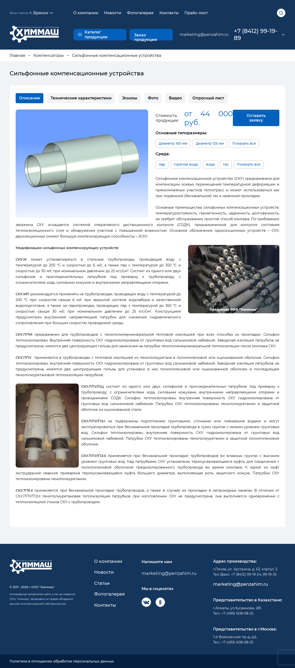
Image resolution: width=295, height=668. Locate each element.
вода (210, 164)
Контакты (169, 13)
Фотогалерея (140, 13)
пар (162, 164)
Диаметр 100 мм (173, 143)
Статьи (102, 583)
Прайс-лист (196, 13)
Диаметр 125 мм (210, 143)
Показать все (244, 143)
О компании (85, 13)
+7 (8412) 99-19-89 (255, 34)
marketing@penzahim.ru (204, 34)
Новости (112, 13)
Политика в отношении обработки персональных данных (62, 661)
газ (226, 164)
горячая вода (186, 164)
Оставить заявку (256, 117)
